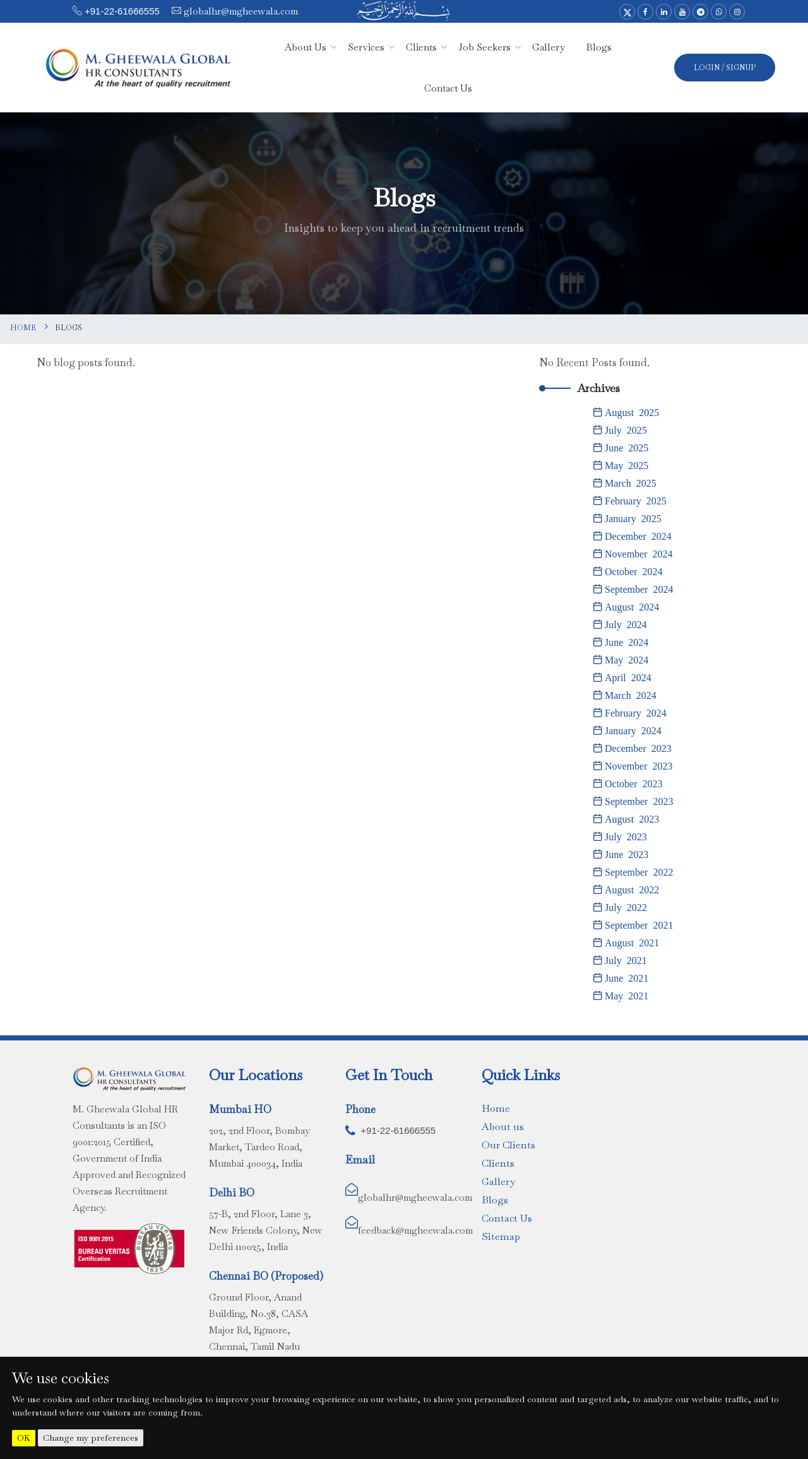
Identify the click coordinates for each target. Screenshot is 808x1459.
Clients (498, 1163)
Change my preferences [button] (90, 1437)
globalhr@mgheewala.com (239, 11)
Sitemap (501, 1236)
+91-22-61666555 (122, 11)
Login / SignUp (725, 68)
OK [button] (23, 1437)
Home (23, 328)
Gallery (498, 1181)
